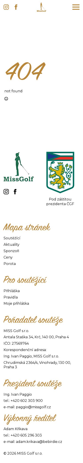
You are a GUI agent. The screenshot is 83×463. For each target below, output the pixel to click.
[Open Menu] (75, 7)
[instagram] (6, 7)
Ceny (8, 257)
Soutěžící (12, 238)
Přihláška (12, 291)
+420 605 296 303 (26, 435)
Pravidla (11, 297)
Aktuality (11, 244)
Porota (10, 264)
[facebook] (16, 7)
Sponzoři (11, 251)
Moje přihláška (16, 303)
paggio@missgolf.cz (33, 407)
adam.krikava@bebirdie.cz (39, 442)
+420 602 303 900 (27, 401)
